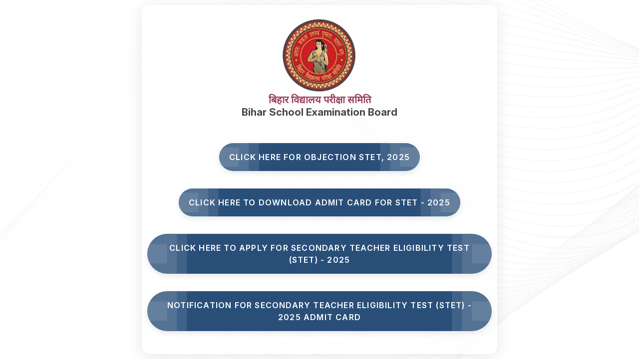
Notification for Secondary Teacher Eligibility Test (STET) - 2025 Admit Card (319, 311)
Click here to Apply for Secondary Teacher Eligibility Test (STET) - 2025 (319, 254)
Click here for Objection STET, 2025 (319, 157)
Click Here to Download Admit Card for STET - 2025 (319, 202)
